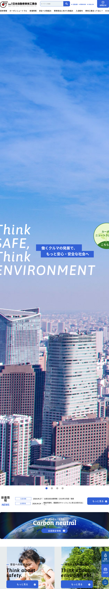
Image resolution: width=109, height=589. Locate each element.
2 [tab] (52, 488)
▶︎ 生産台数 (74, 4)
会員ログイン (105, 558)
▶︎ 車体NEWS (82, 4)
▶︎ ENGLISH (90, 4)
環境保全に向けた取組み (63, 10)
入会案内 (79, 10)
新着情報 (33, 10)
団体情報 (3, 10)
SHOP (105, 571)
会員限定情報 (54, 530)
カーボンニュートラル (18, 10)
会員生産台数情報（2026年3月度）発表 (59, 498)
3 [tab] (57, 488)
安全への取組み (45, 10)
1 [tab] (46, 488)
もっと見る (98, 501)
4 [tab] (62, 488)
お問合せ (103, 3)
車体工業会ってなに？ (94, 10)
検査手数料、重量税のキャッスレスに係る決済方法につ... (63, 503)
